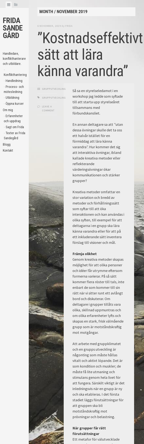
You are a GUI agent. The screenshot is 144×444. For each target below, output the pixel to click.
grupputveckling (54, 97)
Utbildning (12, 98)
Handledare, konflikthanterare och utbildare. (14, 59)
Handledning (14, 81)
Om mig (8, 110)
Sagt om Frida (15, 127)
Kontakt (8, 150)
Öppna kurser (15, 104)
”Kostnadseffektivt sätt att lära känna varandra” (90, 54)
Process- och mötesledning (14, 89)
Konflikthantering (15, 75)
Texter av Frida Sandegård (14, 135)
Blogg (6, 144)
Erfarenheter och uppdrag (13, 118)
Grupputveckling (54, 89)
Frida (69, 26)
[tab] (9, 4)
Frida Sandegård (13, 28)
